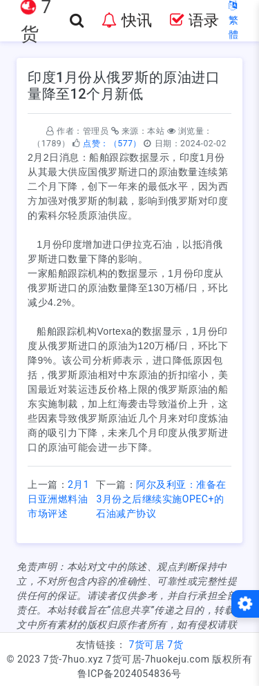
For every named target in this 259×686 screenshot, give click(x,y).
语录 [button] (194, 20)
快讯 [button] (127, 20)
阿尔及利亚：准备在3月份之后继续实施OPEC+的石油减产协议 (161, 499)
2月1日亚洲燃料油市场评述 (58, 499)
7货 (175, 644)
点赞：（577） (112, 143)
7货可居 (146, 644)
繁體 (234, 20)
